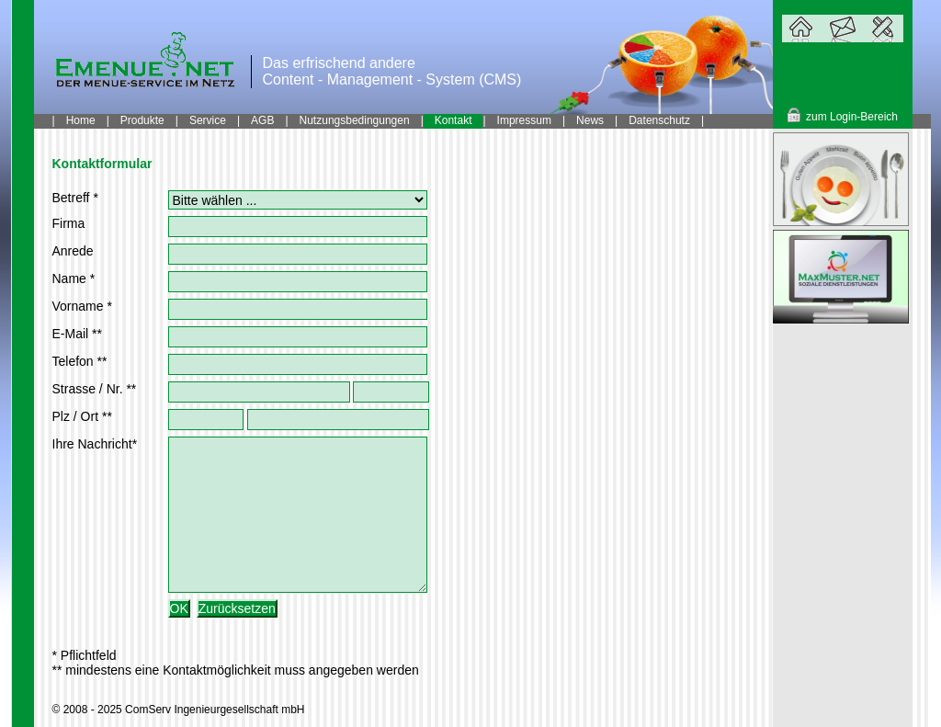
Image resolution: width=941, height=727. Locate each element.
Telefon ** (80, 361)
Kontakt (453, 120)
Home (81, 120)
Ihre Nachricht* (95, 444)
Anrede (73, 251)
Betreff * (75, 197)
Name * (74, 278)
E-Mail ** (77, 333)
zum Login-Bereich (852, 116)
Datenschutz (659, 120)
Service (207, 120)
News (590, 120)
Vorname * (82, 306)
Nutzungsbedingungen (355, 120)
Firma (68, 223)
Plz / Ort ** (82, 416)
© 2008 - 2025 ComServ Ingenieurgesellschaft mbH (178, 709)
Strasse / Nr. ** (94, 388)
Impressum (524, 120)
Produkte (142, 120)
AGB (262, 120)
